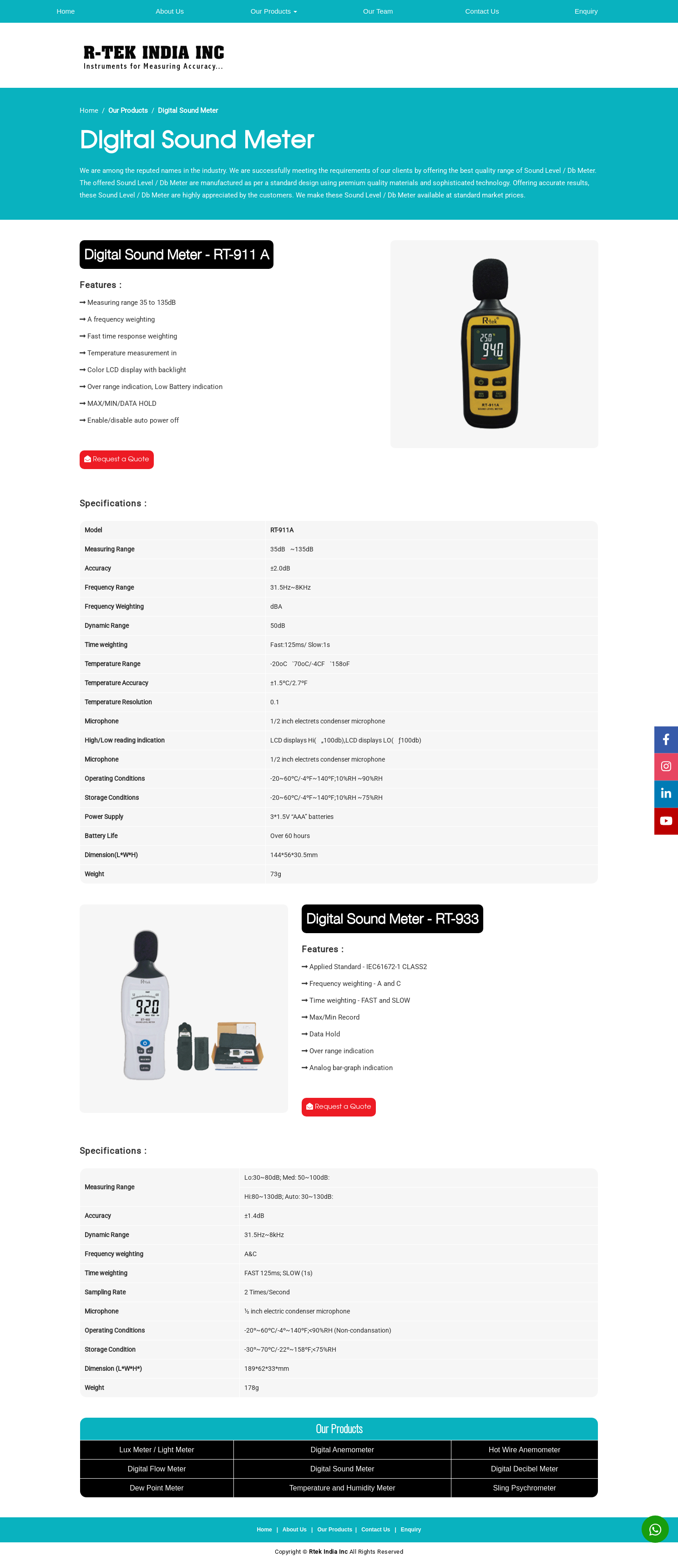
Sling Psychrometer (524, 1488)
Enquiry (586, 11)
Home (65, 11)
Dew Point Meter (156, 1488)
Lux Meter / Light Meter (156, 1450)
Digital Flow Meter (156, 1469)
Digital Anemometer (342, 1450)
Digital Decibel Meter (524, 1469)
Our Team (378, 11)
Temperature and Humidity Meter (342, 1488)
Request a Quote (116, 459)
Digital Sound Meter (342, 1469)
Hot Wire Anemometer (524, 1450)
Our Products (274, 11)
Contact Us (482, 11)
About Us (170, 11)
